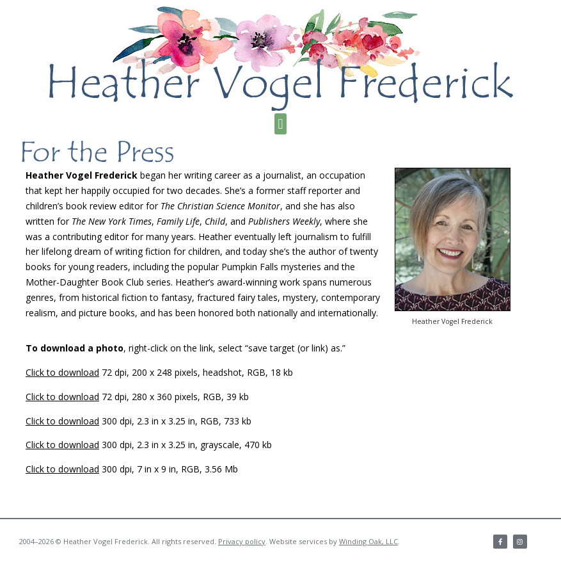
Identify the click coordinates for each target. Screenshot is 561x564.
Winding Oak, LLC (368, 541)
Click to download (62, 372)
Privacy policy (241, 541)
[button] (280, 123)
